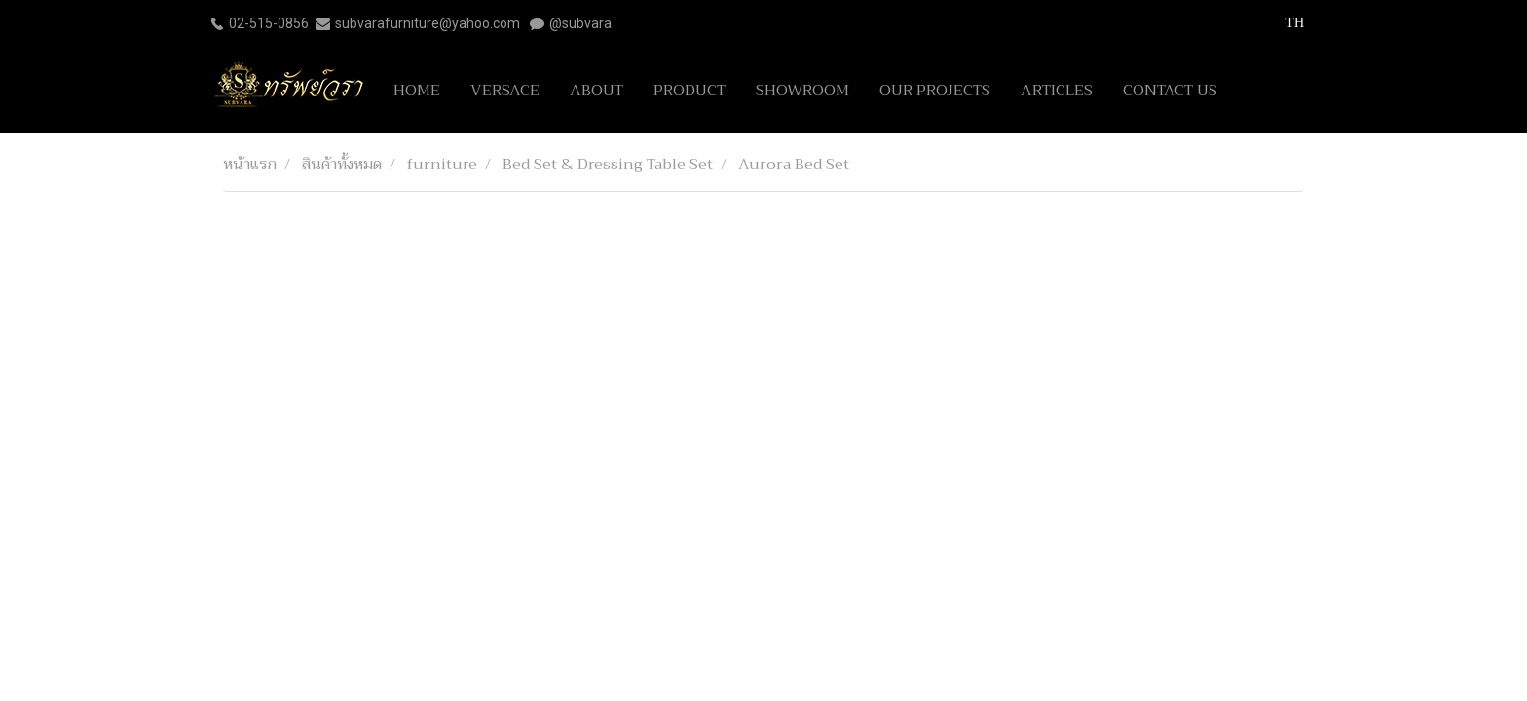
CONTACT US (1170, 90)
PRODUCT (689, 90)
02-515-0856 (269, 23)
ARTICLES (1057, 90)
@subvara (580, 23)
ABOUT (596, 90)
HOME (416, 90)
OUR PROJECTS (934, 90)
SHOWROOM (802, 90)
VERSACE (505, 90)
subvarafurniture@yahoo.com (427, 23)
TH (1284, 23)
